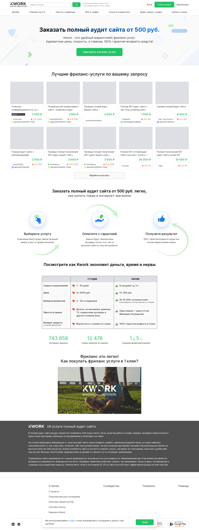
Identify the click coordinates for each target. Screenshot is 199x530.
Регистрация (164, 4)
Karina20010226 (56, 119)
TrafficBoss (55, 164)
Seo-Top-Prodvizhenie (168, 119)
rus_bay (125, 166)
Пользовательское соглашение (64, 491)
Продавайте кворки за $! (141, 496)
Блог (94, 486)
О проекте (54, 486)
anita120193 (18, 164)
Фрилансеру (183, 4)
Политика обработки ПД (61, 496)
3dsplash (126, 119)
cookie (71, 520)
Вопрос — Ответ (177, 486)
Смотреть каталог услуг (99, 51)
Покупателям (135, 486)
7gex (161, 166)
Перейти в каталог (99, 175)
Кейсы (95, 496)
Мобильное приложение (141, 512)
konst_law (17, 119)
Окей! (145, 522)
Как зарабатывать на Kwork (143, 502)
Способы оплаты (57, 502)
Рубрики (133, 507)
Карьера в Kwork (57, 507)
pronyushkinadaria (94, 120)
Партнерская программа (104, 491)
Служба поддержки (179, 491)
